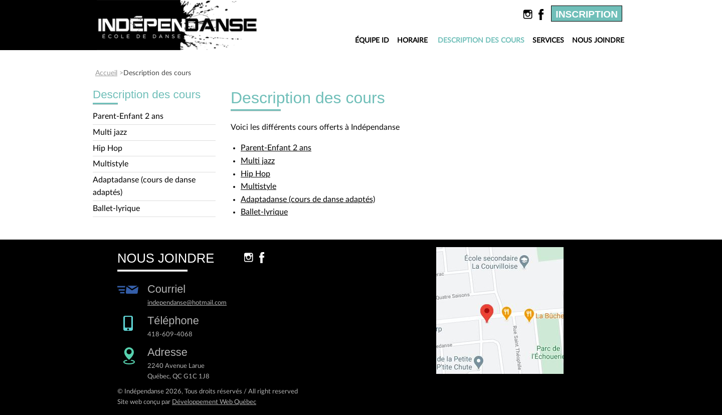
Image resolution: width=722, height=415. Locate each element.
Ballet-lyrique (116, 208)
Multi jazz (110, 132)
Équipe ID (372, 40)
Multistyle (110, 164)
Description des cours (482, 41)
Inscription (587, 14)
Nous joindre (598, 40)
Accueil (106, 73)
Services (548, 40)
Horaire (412, 40)
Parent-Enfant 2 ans (128, 116)
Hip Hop (107, 148)
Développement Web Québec (214, 402)
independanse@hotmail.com (187, 303)
